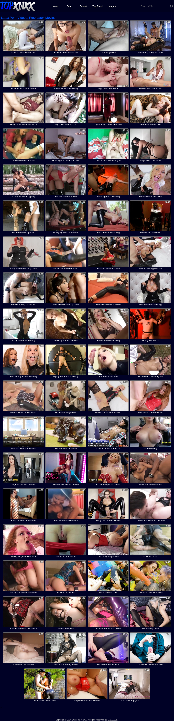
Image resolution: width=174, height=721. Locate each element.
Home (55, 6)
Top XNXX (17, 6)
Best (69, 6)
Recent (83, 6)
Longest (112, 6)
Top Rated (97, 6)
